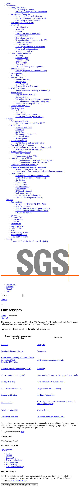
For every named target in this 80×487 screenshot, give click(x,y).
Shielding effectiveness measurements (30, 47)
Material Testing (17, 77)
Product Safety (16, 93)
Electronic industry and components (29, 66)
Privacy (9, 456)
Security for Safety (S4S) (20, 106)
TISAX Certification (23, 213)
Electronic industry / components (23, 145)
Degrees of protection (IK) (25, 95)
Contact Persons (17, 219)
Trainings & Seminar (9, 417)
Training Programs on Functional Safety (31, 71)
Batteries (4, 345)
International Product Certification (28, 16)
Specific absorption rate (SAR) (27, 114)
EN (7, 318)
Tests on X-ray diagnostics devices (28, 197)
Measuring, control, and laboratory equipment (33, 99)
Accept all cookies (17, 485)
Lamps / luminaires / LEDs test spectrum (31, 162)
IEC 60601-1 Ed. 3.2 (23, 191)
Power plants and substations (26, 49)
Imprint (9, 454)
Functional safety (22, 44)
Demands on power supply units (27, 34)
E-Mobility (19, 130)
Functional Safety (17, 69)
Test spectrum (20, 182)
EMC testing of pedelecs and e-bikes (29, 143)
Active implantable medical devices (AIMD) (32, 176)
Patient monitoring (22, 187)
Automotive (20, 29)
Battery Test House (18, 7)
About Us (9, 289)
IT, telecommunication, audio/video (50, 382)
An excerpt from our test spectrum (28, 149)
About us (9, 200)
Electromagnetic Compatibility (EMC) (16, 369)
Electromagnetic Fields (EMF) (13, 375)
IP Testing (19, 55)
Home (8, 3)
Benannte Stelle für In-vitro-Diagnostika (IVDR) (30, 241)
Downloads (15, 221)
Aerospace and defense (24, 51)
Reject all (5, 485)
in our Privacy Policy (19, 480)
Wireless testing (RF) (9, 410)
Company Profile (17, 217)
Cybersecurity (20, 189)
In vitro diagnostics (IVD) (21, 152)
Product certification (9, 395)
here (22, 432)
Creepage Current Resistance (26, 86)
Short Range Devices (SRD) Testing (29, 117)
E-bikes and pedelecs (19, 141)
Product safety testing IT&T (26, 156)
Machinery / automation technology (24, 165)
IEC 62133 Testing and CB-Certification (31, 12)
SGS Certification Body (15, 467)
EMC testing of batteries (24, 9)
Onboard (18, 31)
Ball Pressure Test (22, 79)
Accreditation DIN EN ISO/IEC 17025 (30, 204)
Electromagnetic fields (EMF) (22, 23)
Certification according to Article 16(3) (30, 178)
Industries (9, 119)
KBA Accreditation (22, 206)
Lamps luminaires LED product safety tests (32, 101)
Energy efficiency (8, 382)
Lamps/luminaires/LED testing (49, 388)
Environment (16, 224)
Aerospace (41, 345)
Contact (9, 239)
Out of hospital (21, 184)
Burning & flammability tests (12, 351)
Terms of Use (11, 458)
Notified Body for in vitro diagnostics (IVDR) (33, 208)
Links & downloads (23, 193)
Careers (14, 215)
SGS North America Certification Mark (30, 18)
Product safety (6, 403)
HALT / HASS (21, 62)
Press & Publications (19, 235)
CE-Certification (21, 36)
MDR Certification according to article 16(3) (32, 90)
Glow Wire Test (21, 84)
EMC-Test (15, 25)
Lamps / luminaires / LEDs (21, 158)
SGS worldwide (12, 462)
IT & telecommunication (20, 154)
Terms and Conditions (19, 237)
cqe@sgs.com (6, 449)
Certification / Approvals (20, 14)
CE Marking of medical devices (27, 195)
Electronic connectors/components (50, 360)
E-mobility (41, 369)
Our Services (11, 5)
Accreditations (16, 202)
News (13, 230)
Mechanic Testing (22, 60)
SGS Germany (11, 464)
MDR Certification (18, 88)
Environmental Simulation (21, 53)
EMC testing (20, 180)
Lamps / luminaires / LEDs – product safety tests (34, 160)
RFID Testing (20, 112)
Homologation (16, 73)
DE (3, 318)
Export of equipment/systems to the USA (31, 40)
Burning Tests (20, 82)
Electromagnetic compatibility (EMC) (30, 123)
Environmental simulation (11, 388)
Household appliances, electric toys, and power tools (31, 147)
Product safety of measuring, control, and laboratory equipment (40, 171)
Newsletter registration (19, 232)
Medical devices (21, 27)
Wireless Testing (17, 110)
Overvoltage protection (24, 38)
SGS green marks (17, 108)
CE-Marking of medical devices (27, 20)
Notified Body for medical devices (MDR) (31, 211)
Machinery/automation (45, 395)
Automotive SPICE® (23, 128)
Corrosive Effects (22, 64)
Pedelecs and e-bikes (23, 42)
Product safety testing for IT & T (28, 103)
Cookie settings (31, 485)
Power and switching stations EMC (50, 417)
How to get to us (17, 226)
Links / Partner (16, 228)
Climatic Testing (21, 58)
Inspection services (18, 75)
